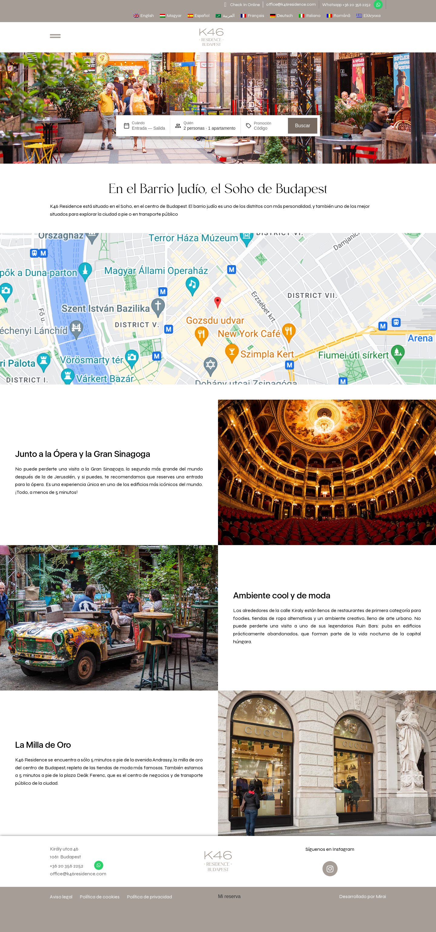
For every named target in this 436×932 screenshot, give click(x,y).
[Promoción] (268, 128)
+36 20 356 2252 (66, 866)
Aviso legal (61, 897)
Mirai (381, 896)
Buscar (302, 125)
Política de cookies (100, 897)
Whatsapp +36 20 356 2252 (346, 4)
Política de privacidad (149, 897)
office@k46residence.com (291, 4)
